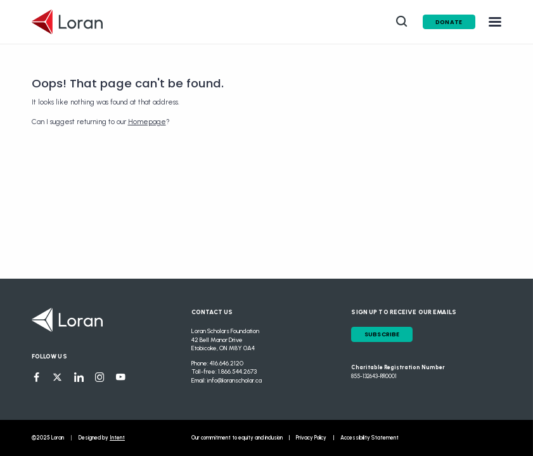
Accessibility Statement (369, 437)
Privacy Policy (311, 437)
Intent (117, 437)
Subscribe (382, 334)
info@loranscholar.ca (234, 380)
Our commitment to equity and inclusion (237, 437)
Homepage (147, 121)
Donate (448, 22)
